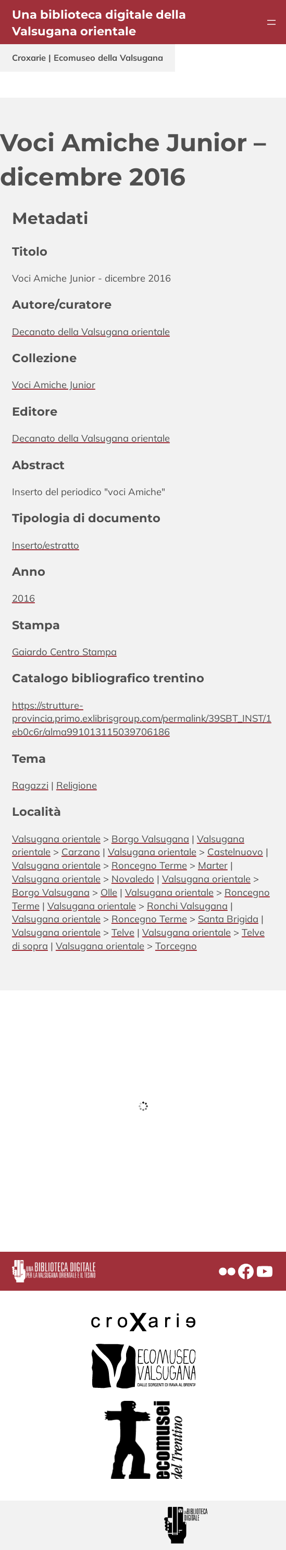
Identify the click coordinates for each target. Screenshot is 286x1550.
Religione (76, 785)
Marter (213, 865)
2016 (23, 598)
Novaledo (132, 878)
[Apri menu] (271, 22)
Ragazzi (30, 785)
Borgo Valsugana (150, 838)
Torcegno (176, 945)
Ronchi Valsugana (187, 905)
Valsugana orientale (56, 838)
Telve (122, 932)
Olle (109, 892)
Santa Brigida (228, 918)
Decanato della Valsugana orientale (91, 331)
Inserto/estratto (45, 545)
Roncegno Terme (149, 865)
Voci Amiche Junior (53, 384)
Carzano (80, 851)
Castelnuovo (235, 851)
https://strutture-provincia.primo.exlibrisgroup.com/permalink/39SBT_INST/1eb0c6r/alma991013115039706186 (141, 718)
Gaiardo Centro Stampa (64, 651)
